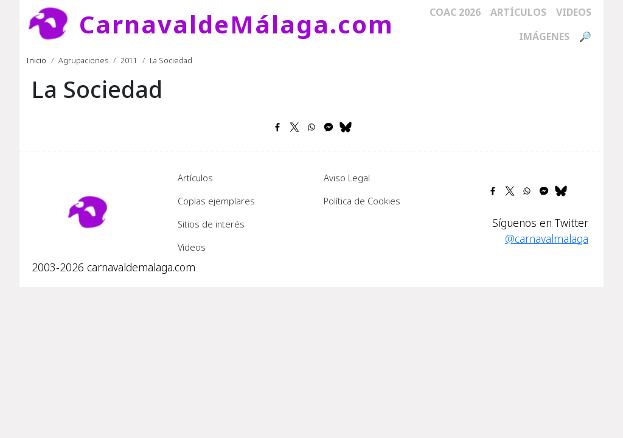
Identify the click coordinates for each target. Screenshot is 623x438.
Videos (573, 12)
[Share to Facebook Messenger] (328, 127)
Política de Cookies (362, 201)
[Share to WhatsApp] (311, 127)
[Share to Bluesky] (345, 127)
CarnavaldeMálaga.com (236, 24)
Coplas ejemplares (216, 201)
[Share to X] (294, 127)
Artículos (518, 12)
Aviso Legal (347, 178)
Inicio (36, 60)
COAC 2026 (455, 12)
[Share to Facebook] (277, 127)
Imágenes (544, 36)
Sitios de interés (211, 224)
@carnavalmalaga (546, 238)
